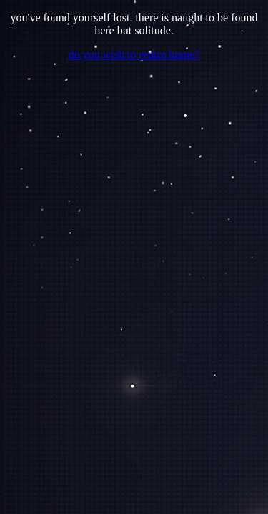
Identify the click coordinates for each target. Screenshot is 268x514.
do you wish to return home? (134, 55)
